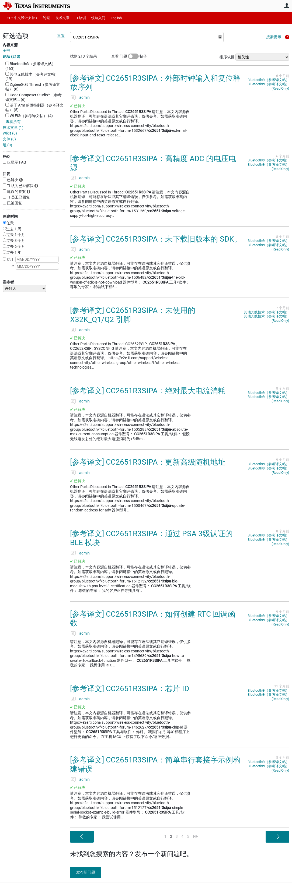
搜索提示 (273, 37)
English (116, 18)
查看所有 (13, 121)
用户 (286, 5)
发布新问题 (87, 872)
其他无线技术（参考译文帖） (266, 312)
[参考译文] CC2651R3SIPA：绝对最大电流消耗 (147, 390)
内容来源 (10, 45)
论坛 (46, 18)
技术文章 (62, 18)
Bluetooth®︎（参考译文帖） (268, 80)
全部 (6, 50)
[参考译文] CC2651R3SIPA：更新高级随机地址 (147, 462)
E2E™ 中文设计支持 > (21, 18)
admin (84, 97)
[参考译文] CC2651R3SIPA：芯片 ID (129, 688)
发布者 (8, 282)
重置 (61, 36)
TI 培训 (80, 18)
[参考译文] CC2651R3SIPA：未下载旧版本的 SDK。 (156, 239)
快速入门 (98, 18)
